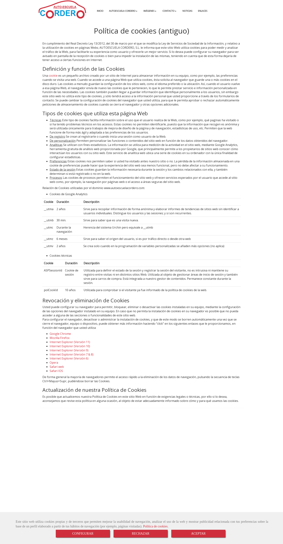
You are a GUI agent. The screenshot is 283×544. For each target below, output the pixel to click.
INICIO (100, 10)
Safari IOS (56, 374)
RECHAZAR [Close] (140, 533)
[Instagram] (241, 429)
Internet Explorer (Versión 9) (69, 354)
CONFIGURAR (82, 533)
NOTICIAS (187, 10)
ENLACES (202, 10)
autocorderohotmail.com (61, 455)
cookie (53, 79)
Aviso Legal (62, 508)
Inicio (48, 508)
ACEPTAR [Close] (198, 533)
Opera (54, 366)
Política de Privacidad (110, 508)
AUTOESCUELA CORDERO (123, 10)
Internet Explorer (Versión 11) (70, 346)
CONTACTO (169, 10)
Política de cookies (155, 526)
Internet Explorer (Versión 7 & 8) (71, 358)
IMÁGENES (150, 10)
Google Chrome (60, 337)
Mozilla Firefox (59, 341)
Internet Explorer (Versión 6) (69, 362)
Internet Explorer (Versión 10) (70, 350)
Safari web (57, 370)
